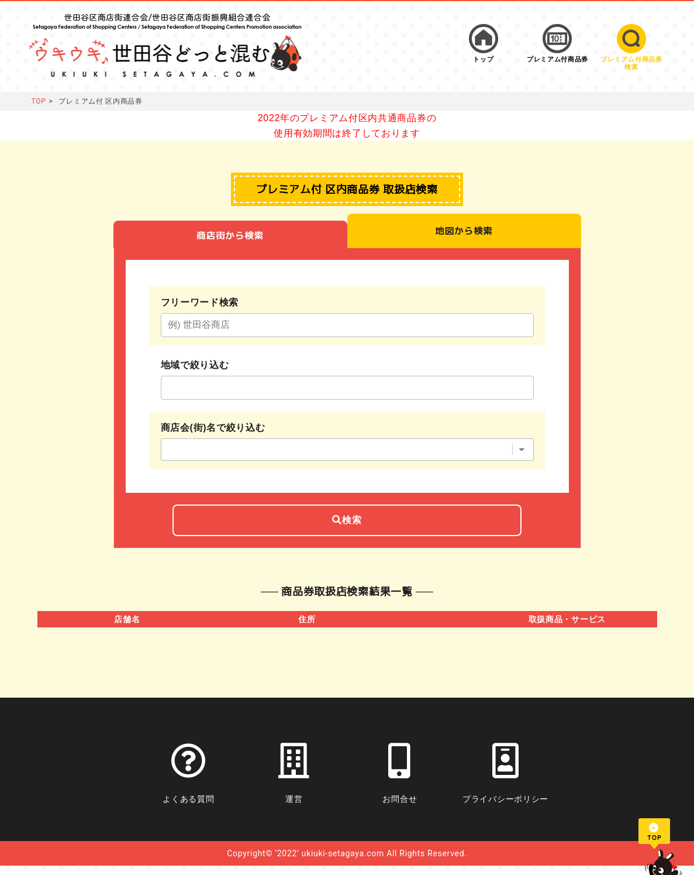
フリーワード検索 (200, 305)
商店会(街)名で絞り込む (213, 433)
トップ (483, 59)
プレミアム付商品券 (557, 59)
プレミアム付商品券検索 (631, 63)
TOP (39, 101)
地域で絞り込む (195, 369)
